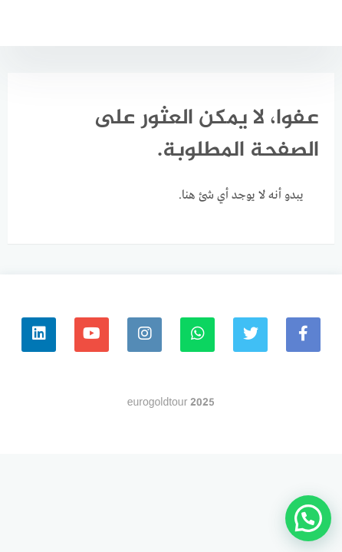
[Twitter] (250, 334)
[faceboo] (303, 334)
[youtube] (91, 334)
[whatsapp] (197, 334)
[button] (308, 518)
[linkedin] (38, 334)
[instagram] (144, 334)
